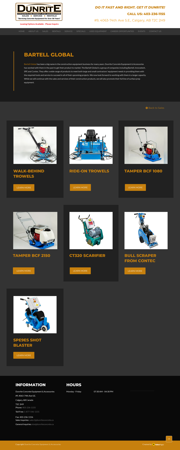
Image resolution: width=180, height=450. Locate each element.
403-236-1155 (154, 14)
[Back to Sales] (154, 108)
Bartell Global (30, 64)
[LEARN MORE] (23, 187)
